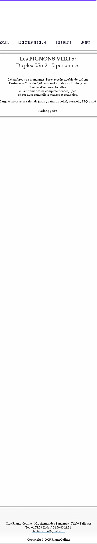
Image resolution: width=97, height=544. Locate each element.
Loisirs (85, 42)
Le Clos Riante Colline (32, 42)
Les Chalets (63, 42)
